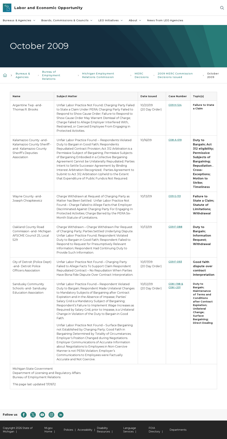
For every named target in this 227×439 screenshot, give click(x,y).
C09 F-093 (175, 261)
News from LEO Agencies (165, 20)
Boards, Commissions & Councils (67, 20)
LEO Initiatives (110, 20)
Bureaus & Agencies (19, 20)
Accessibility (84, 429)
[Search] (222, 8)
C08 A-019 (175, 139)
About (135, 20)
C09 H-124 (175, 105)
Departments (178, 429)
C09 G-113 (174, 196)
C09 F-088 (175, 226)
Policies (68, 429)
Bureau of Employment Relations (51, 75)
